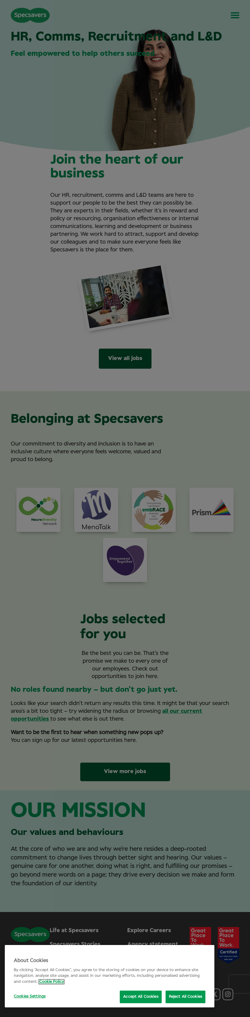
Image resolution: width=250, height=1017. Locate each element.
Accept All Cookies (140, 997)
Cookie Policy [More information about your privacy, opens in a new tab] (51, 982)
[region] (109, 976)
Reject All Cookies (185, 997)
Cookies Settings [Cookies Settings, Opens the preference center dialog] (30, 996)
